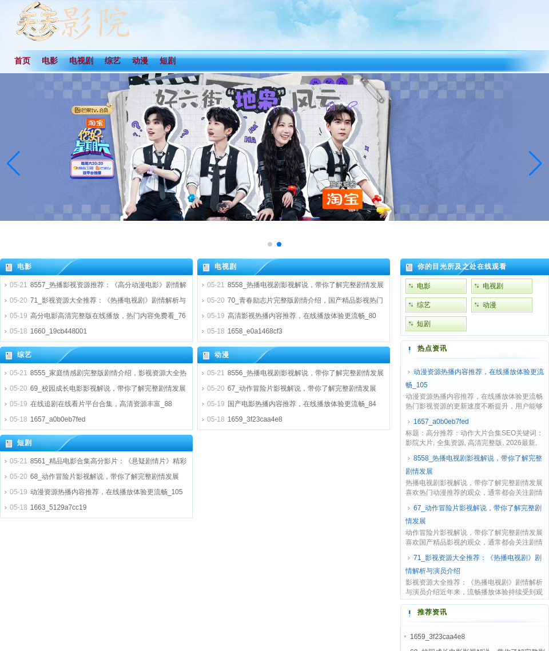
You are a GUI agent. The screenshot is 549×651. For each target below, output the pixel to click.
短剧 (24, 443)
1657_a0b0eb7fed (58, 419)
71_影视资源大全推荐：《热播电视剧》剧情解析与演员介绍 (473, 564)
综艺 (24, 355)
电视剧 (225, 267)
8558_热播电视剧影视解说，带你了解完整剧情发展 (306, 285)
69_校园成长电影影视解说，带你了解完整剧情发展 (108, 388)
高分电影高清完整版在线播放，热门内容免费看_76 (108, 316)
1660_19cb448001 (58, 331)
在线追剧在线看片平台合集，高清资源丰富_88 (101, 404)
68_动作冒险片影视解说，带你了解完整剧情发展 (104, 477)
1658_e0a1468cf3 (255, 331)
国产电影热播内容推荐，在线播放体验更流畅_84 (302, 404)
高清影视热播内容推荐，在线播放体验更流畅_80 (302, 316)
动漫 (221, 355)
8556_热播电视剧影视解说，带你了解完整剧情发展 (306, 373)
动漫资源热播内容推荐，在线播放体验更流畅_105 (106, 492)
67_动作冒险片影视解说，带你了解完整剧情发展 (302, 388)
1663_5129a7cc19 (58, 507)
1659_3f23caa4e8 (255, 419)
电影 (24, 267)
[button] (535, 163)
